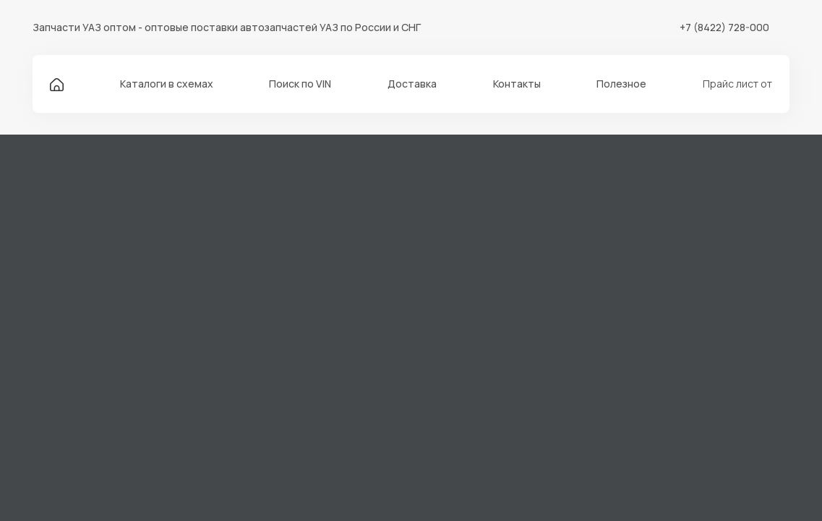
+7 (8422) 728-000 (724, 27)
